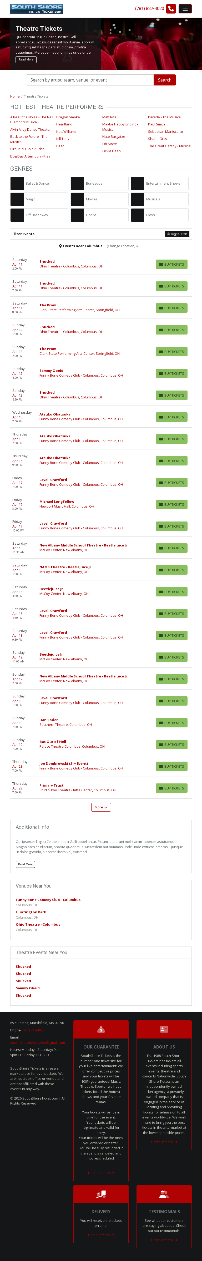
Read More (26, 59)
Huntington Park (31, 912)
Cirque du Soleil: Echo (27, 148)
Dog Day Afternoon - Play (30, 156)
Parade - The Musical (164, 117)
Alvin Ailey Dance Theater (30, 129)
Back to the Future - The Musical (29, 139)
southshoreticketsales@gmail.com (37, 1042)
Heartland (64, 124)
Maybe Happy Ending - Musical (120, 127)
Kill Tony (62, 138)
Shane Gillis (157, 138)
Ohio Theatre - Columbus (38, 924)
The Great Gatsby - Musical (169, 146)
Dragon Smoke (68, 117)
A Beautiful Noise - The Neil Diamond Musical (31, 120)
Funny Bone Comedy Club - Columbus (48, 899)
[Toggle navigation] (185, 8)
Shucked (23, 966)
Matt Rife (109, 117)
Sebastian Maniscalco (165, 131)
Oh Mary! (109, 143)
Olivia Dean (111, 151)
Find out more (101, 1172)
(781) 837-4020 (33, 1030)
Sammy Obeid (28, 988)
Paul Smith (156, 124)
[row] (101, 264)
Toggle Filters (177, 234)
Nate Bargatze (113, 136)
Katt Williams (66, 131)
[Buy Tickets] (172, 264)
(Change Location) (122, 246)
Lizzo (60, 146)
